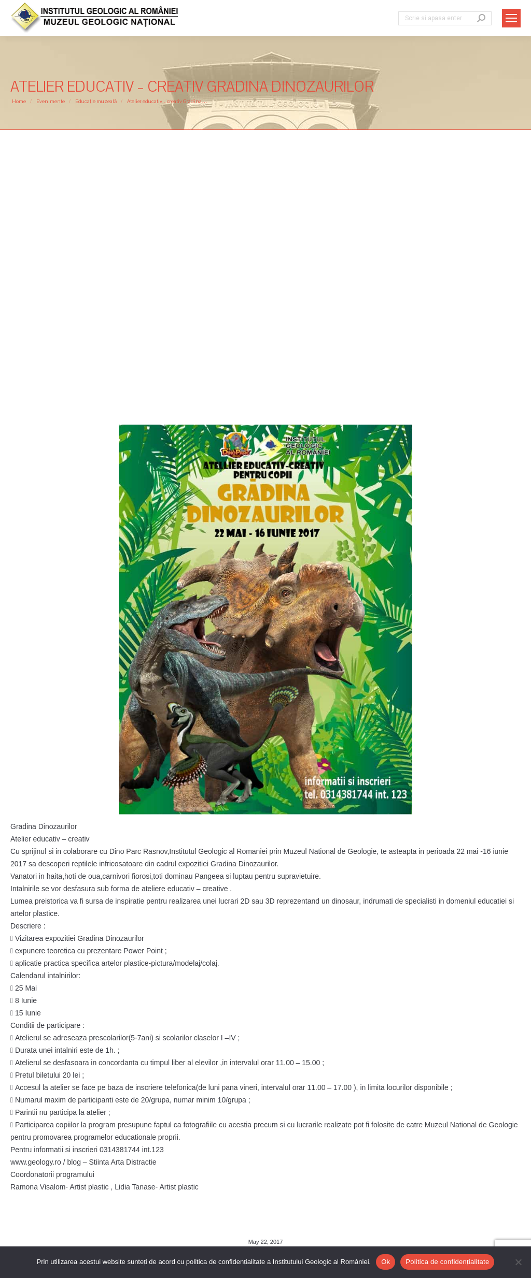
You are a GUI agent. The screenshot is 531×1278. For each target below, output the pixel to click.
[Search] (445, 18)
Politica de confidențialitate (447, 1262)
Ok (385, 1262)
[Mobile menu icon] (511, 18)
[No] (518, 1262)
